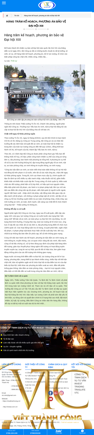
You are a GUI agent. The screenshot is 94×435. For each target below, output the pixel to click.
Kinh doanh (35, 432)
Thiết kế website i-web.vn (70, 422)
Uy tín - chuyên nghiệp (11, 346)
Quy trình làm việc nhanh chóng (15, 335)
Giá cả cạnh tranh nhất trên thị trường (17, 350)
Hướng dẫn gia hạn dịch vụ (58, 388)
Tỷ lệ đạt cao (7, 339)
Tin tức (28, 388)
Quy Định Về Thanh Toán (57, 379)
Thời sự (14, 61)
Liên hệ (28, 391)
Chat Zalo (59, 432)
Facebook (82, 432)
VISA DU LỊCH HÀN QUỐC (35, 382)
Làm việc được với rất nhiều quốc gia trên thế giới (22, 343)
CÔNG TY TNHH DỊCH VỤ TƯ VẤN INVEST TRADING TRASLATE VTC (35, 376)
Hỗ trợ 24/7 (11, 432)
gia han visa (30, 385)
